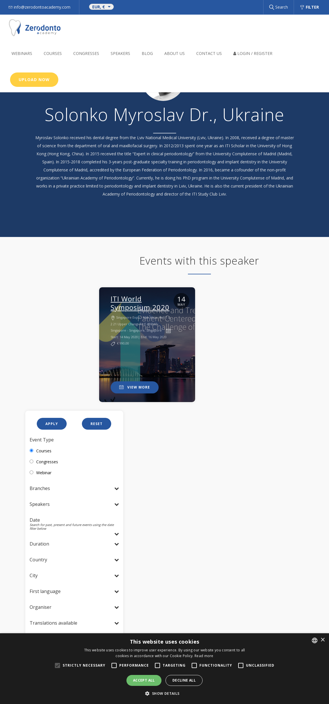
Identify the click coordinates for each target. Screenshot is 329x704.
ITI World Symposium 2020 (140, 303)
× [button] (322, 640)
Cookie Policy (136, 567)
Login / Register (252, 53)
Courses (53, 53)
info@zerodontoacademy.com (153, 551)
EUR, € (98, 6)
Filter (309, 7)
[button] (164, 693)
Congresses (86, 53)
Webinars (21, 53)
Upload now (34, 79)
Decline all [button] (184, 680)
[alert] (164, 668)
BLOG (147, 53)
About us (174, 53)
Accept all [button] (144, 680)
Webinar (43, 316)
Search (278, 7)
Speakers (120, 53)
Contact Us (209, 53)
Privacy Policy (136, 559)
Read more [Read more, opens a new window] (204, 655)
